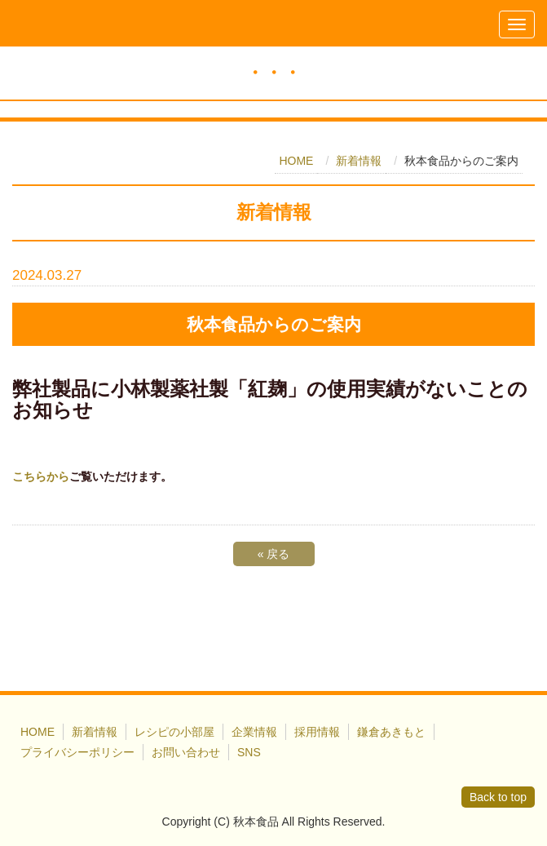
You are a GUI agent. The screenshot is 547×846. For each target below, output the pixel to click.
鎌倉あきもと (391, 731)
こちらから (40, 476)
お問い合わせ (186, 752)
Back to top (498, 797)
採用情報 (317, 731)
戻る (274, 553)
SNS (249, 752)
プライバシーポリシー (77, 752)
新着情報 (359, 160)
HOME (296, 160)
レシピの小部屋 (174, 731)
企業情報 (254, 731)
